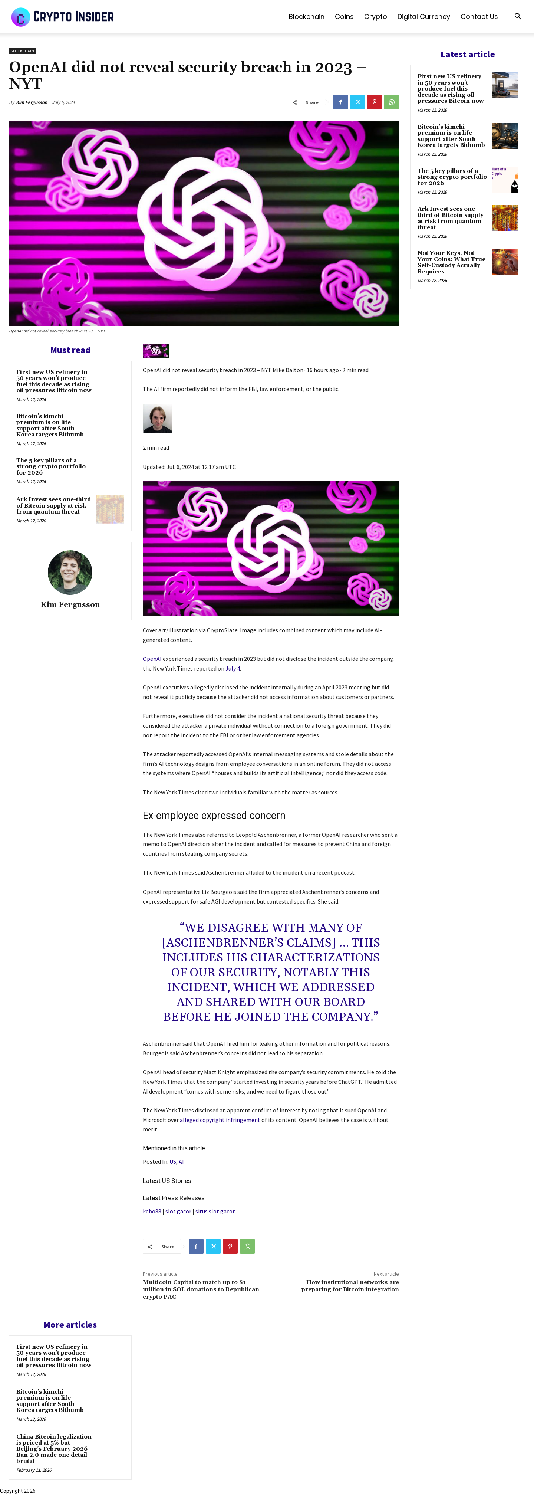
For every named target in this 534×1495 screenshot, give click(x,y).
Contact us (479, 16)
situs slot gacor (215, 1211)
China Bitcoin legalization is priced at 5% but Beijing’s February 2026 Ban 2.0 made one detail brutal (54, 1449)
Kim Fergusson (31, 102)
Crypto (375, 16)
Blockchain (306, 16)
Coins (344, 16)
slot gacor (178, 1211)
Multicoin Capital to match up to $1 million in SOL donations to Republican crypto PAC (201, 1289)
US (172, 1161)
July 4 (232, 668)
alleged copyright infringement (220, 1120)
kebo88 (152, 1211)
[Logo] (63, 16)
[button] (518, 17)
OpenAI (152, 658)
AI (181, 1161)
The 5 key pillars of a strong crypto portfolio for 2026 (51, 466)
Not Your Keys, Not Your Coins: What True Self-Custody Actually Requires (451, 262)
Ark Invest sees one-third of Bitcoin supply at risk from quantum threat (53, 505)
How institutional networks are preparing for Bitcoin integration (350, 1286)
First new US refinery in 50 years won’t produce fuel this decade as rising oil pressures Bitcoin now (54, 381)
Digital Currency (424, 16)
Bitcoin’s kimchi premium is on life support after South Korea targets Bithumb (50, 426)
